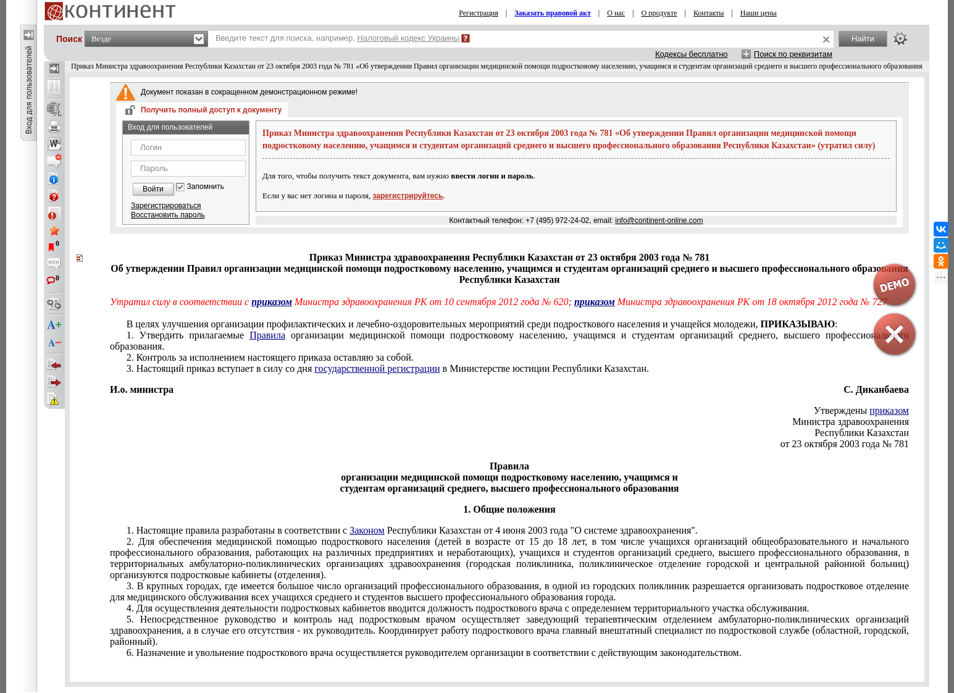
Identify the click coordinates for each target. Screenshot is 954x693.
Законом (366, 530)
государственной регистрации (377, 368)
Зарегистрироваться (166, 205)
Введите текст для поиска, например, (337, 38)
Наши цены (758, 13)
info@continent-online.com (659, 220)
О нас (616, 13)
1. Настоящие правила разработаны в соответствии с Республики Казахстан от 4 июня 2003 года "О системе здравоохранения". (412, 530)
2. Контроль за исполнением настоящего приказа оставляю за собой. (270, 357)
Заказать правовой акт (552, 13)
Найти (862, 38)
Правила (267, 335)
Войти (153, 189)
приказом (271, 301)
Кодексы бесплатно (691, 54)
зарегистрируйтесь (408, 195)
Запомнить (205, 187)
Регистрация (478, 13)
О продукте (659, 13)
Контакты (708, 13)
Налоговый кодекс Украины (409, 38)
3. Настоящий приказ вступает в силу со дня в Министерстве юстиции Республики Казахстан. (388, 368)
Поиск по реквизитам (793, 54)
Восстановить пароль (168, 215)
